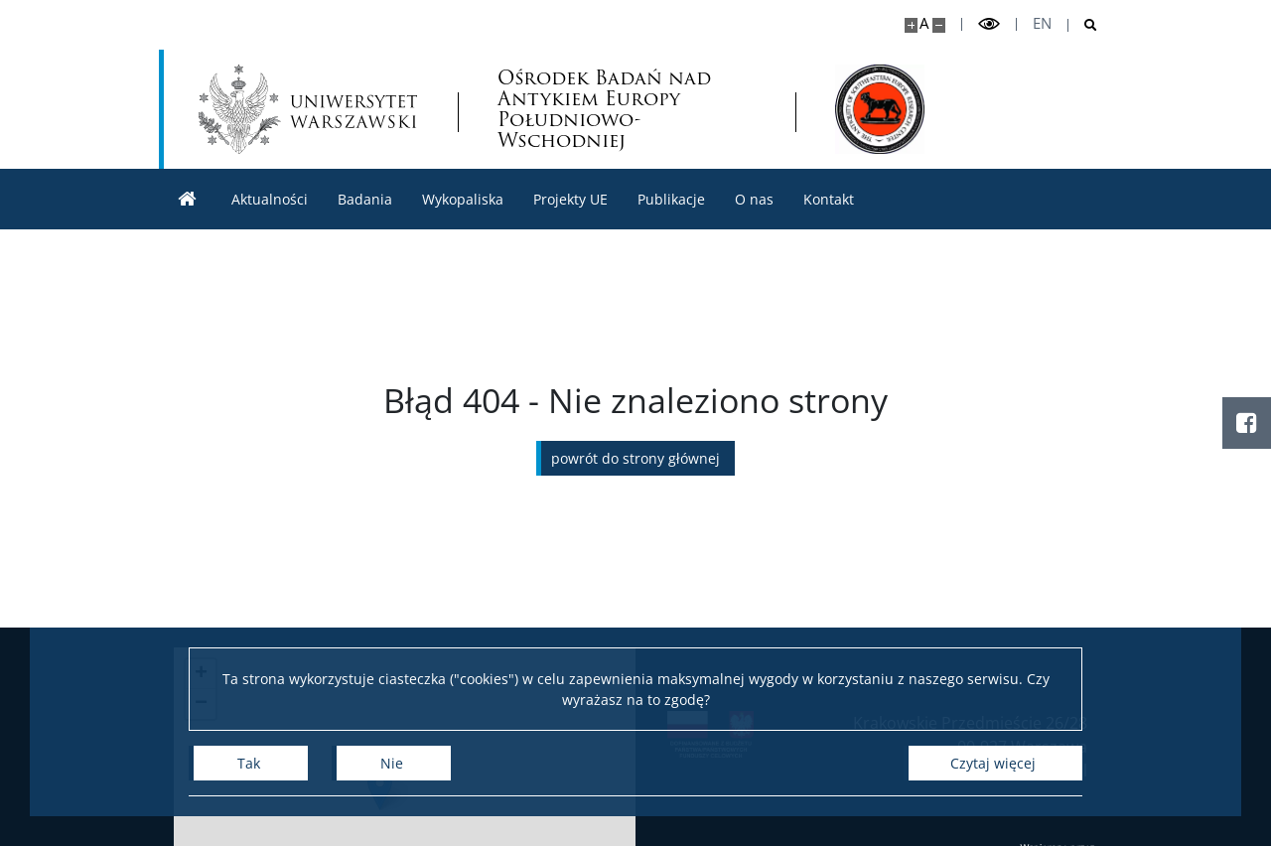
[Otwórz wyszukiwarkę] (1082, 25)
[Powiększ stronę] (911, 25)
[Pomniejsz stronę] (938, 25)
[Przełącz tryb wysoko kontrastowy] (989, 24)
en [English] (1042, 23)
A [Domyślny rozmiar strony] (923, 23)
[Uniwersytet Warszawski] (308, 109)
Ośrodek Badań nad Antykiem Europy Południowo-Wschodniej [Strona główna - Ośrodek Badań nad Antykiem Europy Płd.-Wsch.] (604, 109)
